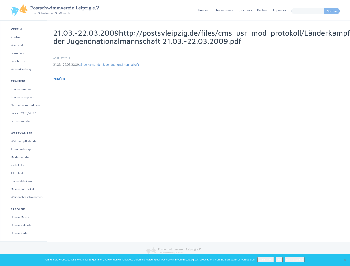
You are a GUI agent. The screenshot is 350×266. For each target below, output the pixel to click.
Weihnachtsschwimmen (27, 197)
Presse (203, 10)
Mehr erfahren (294, 259)
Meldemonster (20, 157)
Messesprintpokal (22, 189)
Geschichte (18, 61)
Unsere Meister (21, 217)
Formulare (17, 53)
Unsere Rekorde (21, 225)
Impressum (281, 10)
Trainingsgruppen (22, 97)
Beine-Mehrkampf (23, 181)
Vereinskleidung (21, 69)
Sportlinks (245, 10)
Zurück (59, 79)
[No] (345, 260)
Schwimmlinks (223, 10)
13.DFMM (17, 173)
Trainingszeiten (21, 89)
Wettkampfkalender (24, 141)
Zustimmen (265, 259)
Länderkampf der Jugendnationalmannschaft (109, 64)
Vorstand (17, 45)
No (279, 259)
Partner (262, 10)
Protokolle (17, 165)
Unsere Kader (19, 233)
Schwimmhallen (21, 121)
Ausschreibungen (22, 149)
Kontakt (16, 37)
